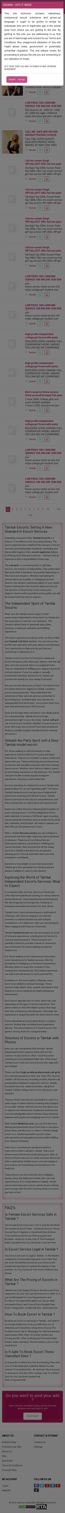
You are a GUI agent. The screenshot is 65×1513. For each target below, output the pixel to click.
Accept (21, 79)
